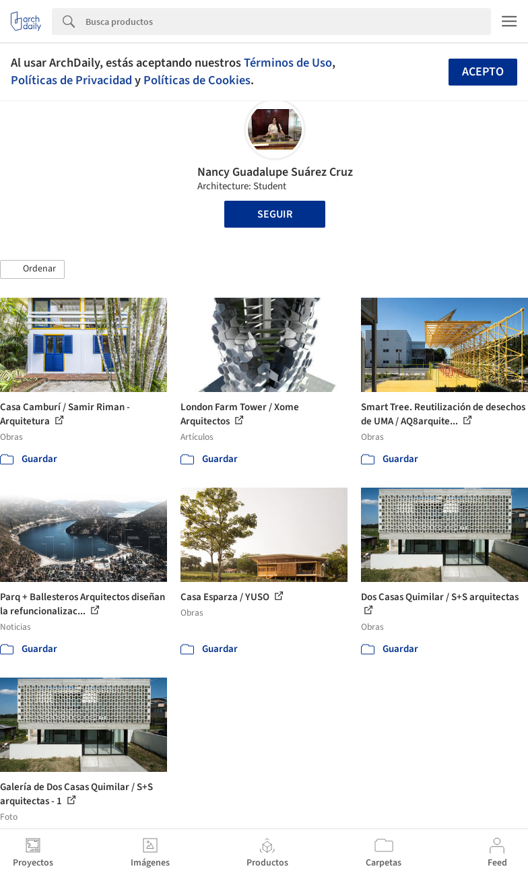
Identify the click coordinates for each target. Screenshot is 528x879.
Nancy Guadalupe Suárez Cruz (275, 172)
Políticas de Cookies (197, 80)
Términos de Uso (288, 62)
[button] (32, 269)
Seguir (274, 214)
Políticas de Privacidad (71, 80)
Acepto (483, 71)
